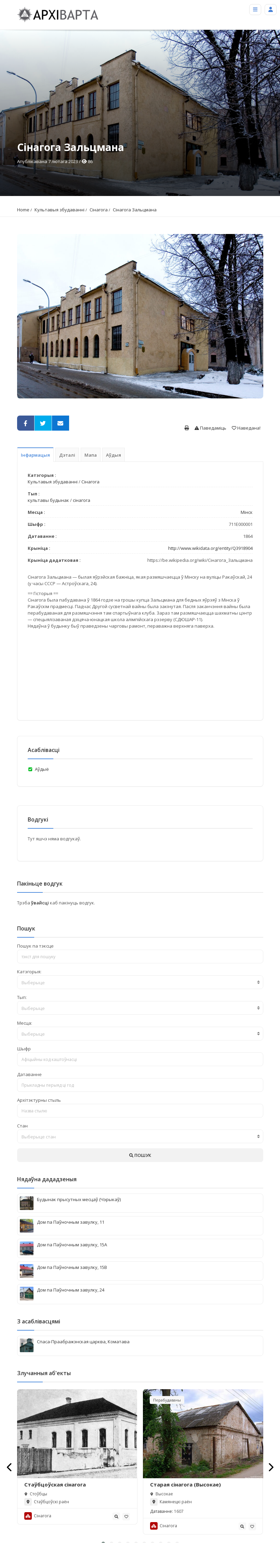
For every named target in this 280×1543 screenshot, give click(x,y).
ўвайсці (40, 903)
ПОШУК (140, 1155)
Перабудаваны (167, 1400)
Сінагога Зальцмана (135, 210)
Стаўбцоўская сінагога (55, 1484)
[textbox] (140, 982)
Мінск (247, 512)
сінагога (81, 500)
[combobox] (140, 982)
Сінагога (99, 210)
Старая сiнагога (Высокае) (185, 1484)
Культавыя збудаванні (59, 210)
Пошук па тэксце (35, 946)
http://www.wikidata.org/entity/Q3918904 (210, 548)
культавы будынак (48, 500)
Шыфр (24, 1049)
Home (23, 210)
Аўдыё (42, 769)
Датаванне (29, 1074)
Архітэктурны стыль (39, 1100)
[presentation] (10, 1467)
